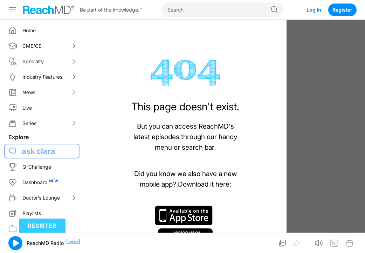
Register (342, 10)
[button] (15, 243)
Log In (314, 10)
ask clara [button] (38, 151)
